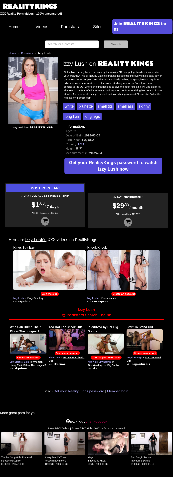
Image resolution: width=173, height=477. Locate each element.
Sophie (17, 460)
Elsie (26, 362)
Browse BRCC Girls (82, 428)
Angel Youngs (134, 357)
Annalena (61, 460)
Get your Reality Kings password (78, 391)
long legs (92, 116)
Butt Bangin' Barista (141, 457)
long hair (72, 116)
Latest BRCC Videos (58, 428)
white (69, 106)
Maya (90, 457)
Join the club (50, 293)
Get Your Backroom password (109, 428)
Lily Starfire (16, 362)
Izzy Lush (18, 298)
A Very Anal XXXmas (55, 457)
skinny (144, 106)
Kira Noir (92, 362)
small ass (126, 106)
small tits (105, 106)
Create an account (124, 293)
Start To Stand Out (140, 327)
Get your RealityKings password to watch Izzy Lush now (113, 166)
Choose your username (106, 357)
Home (13, 26)
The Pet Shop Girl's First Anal (16, 457)
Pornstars (70, 26)
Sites (97, 26)
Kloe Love (54, 357)
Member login (117, 391)
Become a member (67, 353)
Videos (41, 26)
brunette (86, 106)
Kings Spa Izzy (23, 247)
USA (81, 144)
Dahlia (146, 460)
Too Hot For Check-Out (65, 327)
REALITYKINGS (29, 6)
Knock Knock (97, 247)
